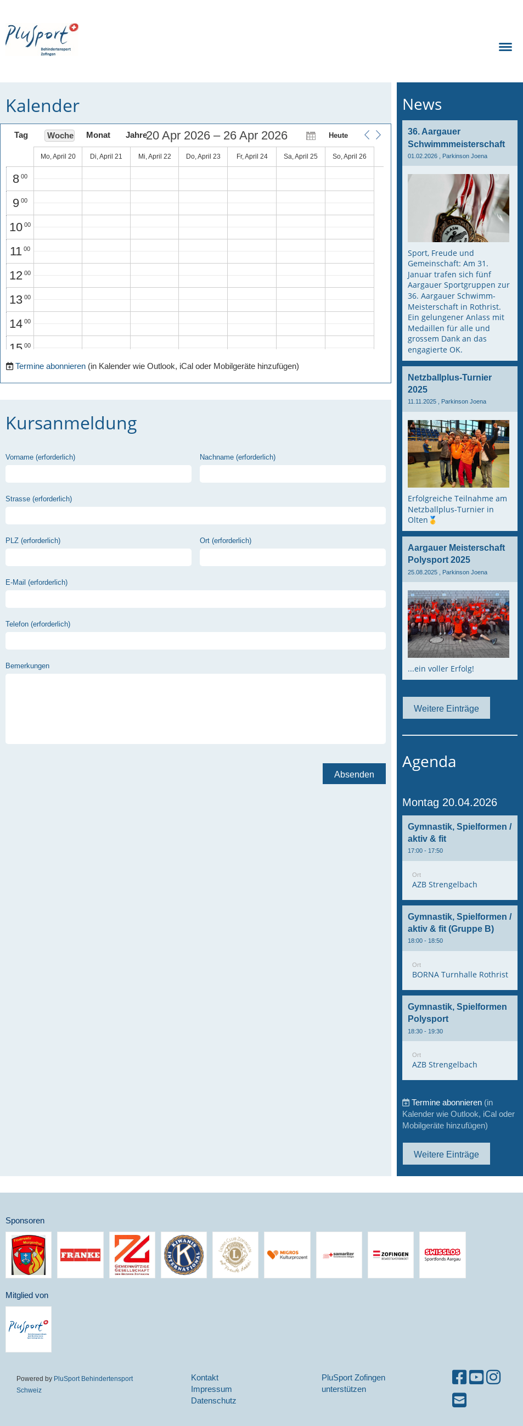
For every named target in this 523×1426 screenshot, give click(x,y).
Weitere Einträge (446, 708)
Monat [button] (98, 135)
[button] (366, 135)
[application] (195, 239)
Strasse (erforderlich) (38, 498)
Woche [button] (60, 136)
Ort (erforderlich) (225, 540)
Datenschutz (214, 1400)
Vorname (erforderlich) (40, 456)
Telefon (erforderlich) (37, 623)
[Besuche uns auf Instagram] (493, 1377)
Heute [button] (338, 135)
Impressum (211, 1389)
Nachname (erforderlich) (237, 456)
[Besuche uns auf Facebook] (459, 1377)
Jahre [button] (136, 135)
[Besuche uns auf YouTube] (476, 1377)
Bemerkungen (27, 665)
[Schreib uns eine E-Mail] (459, 1400)
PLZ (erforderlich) (32, 540)
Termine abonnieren (50, 366)
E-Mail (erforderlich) (36, 582)
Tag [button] (21, 135)
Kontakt (204, 1377)
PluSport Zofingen (145, 39)
